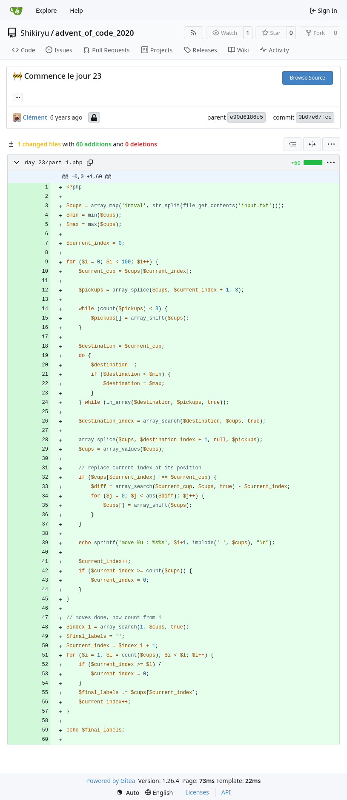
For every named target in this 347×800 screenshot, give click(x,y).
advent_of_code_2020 (94, 33)
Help (76, 10)
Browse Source (307, 77)
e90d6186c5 (246, 117)
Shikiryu (34, 33)
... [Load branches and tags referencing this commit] (17, 97)
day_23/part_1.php (54, 163)
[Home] (16, 10)
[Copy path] (90, 163)
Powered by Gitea (110, 781)
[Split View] (312, 144)
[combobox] (292, 144)
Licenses (197, 792)
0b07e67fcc (315, 117)
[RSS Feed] (194, 32)
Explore (46, 10)
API (226, 792)
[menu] (331, 144)
